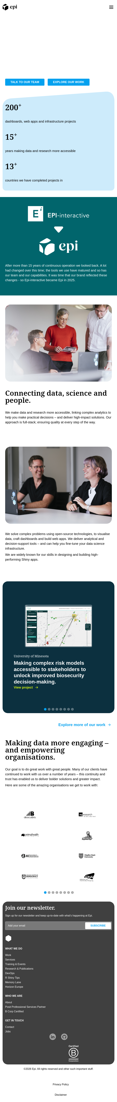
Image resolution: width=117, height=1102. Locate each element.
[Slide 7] (68, 709)
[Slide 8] (72, 709)
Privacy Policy (61, 1084)
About (8, 1002)
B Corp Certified (14, 1011)
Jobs (8, 1031)
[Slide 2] (49, 709)
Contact (9, 1027)
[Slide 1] (45, 709)
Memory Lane (13, 982)
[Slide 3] (53, 709)
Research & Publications (19, 968)
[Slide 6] (64, 709)
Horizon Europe (14, 986)
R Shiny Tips (12, 977)
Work (8, 955)
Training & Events (15, 964)
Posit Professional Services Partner (25, 1007)
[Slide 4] (57, 709)
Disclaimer (61, 1094)
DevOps (10, 973)
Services (10, 959)
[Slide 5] (60, 709)
